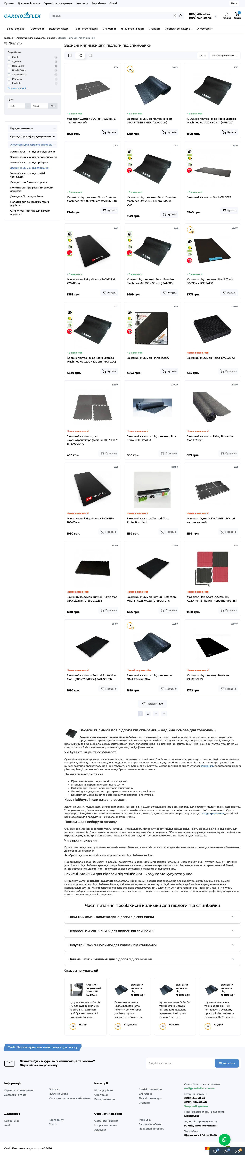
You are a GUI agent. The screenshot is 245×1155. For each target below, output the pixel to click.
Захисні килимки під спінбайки (29, 167)
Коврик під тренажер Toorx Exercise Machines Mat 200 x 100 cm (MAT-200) (91, 359)
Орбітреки (101, 1094)
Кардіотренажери (21, 128)
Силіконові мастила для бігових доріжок (30, 212)
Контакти (82, 3)
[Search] (180, 16)
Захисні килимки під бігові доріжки (32, 151)
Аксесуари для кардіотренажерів (31, 144)
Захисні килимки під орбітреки (30, 162)
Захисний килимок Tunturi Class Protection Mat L (148, 520)
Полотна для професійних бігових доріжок (31, 189)
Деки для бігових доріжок (26, 196)
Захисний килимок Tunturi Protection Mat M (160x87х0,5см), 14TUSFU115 (151, 598)
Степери (144, 1102)
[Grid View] (80, 55)
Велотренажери (104, 1099)
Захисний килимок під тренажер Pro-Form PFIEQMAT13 (151, 438)
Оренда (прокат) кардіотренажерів (32, 136)
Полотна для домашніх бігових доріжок (29, 203)
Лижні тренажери (150, 1098)
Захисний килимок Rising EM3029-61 (211, 357)
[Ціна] (17, 106)
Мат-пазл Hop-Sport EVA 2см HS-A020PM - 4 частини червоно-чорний (211, 598)
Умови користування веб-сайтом (70, 1098)
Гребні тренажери (150, 1089)
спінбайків (207, 766)
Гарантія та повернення (58, 3)
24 (203, 55)
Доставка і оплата (29, 3)
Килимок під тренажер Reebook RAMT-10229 (208, 677)
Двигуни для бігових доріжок (28, 182)
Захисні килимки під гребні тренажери (27, 175)
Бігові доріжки (103, 1090)
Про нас (9, 3)
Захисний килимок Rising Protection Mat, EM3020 (210, 438)
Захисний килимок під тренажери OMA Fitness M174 (149, 677)
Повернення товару (151, 1128)
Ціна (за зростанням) (224, 55)
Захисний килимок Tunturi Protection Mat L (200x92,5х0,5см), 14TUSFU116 (91, 677)
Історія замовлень (105, 1125)
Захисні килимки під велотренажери (33, 157)
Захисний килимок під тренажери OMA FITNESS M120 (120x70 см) (149, 120)
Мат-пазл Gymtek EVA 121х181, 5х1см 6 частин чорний (211, 520)
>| (164, 713)
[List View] (70, 55)
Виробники (99, 3)
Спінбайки (145, 1093)
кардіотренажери (213, 813)
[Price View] (90, 55)
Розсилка (145, 1119)
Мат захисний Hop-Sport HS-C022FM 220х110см (91, 281)
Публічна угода (58, 1093)
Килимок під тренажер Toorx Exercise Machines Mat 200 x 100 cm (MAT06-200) (151, 201)
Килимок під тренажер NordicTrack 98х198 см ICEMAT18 (210, 281)
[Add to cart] (109, 132)
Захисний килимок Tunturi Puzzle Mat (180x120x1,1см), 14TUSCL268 (92, 598)
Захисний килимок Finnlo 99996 (148, 357)
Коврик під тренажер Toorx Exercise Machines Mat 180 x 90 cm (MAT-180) (150, 281)
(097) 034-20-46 (200, 17)
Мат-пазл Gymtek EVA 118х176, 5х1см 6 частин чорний (91, 120)
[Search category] (175, 16)
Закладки (100, 1129)
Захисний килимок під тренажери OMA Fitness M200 (138, 995)
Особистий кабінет (106, 1120)
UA (233, 3)
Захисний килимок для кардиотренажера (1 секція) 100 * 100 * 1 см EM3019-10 (92, 440)
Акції (7, 1125)
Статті (113, 3)
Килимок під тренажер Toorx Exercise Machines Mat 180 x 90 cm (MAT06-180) (92, 199)
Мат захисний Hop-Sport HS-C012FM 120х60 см (90, 520)
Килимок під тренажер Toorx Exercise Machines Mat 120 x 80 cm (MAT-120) (211, 120)
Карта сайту (56, 1119)
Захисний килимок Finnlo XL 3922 (209, 197)
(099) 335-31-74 (199, 14)
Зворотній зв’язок (150, 1124)
